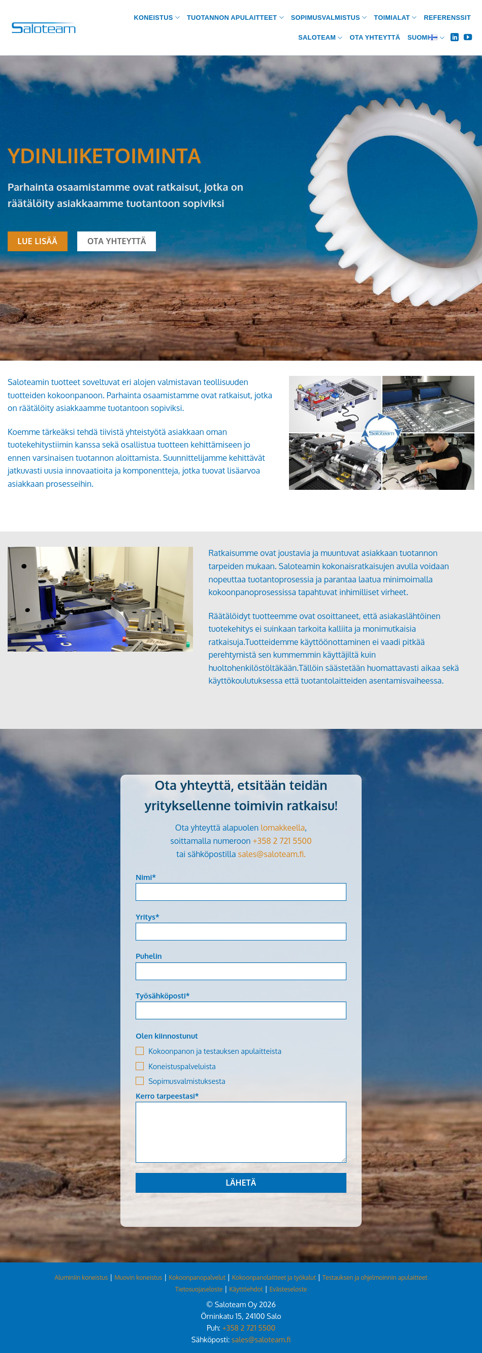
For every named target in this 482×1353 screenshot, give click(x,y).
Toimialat (395, 17)
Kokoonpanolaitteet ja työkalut (274, 1277)
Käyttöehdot (246, 1289)
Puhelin (241, 969)
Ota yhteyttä (375, 37)
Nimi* (241, 890)
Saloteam (320, 38)
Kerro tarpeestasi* (241, 1130)
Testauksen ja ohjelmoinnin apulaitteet (375, 1277)
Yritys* (241, 930)
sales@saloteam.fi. (272, 854)
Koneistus (156, 17)
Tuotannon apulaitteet (235, 17)
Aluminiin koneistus (81, 1277)
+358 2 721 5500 (282, 841)
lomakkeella (283, 827)
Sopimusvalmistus (329, 17)
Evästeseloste (288, 1289)
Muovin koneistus (138, 1277)
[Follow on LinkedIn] (455, 37)
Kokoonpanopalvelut (197, 1277)
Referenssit (447, 17)
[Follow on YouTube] (468, 37)
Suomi (425, 38)
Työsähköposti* (241, 1008)
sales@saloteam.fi (261, 1339)
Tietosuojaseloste (199, 1289)
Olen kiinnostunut (167, 1035)
